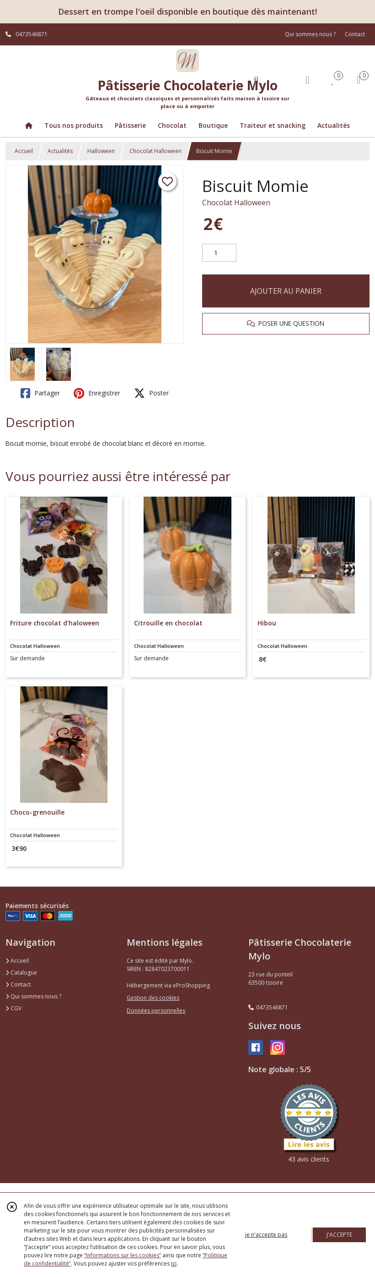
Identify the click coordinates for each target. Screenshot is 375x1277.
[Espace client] (307, 79)
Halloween (101, 151)
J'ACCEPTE (339, 1235)
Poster (151, 393)
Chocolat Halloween (155, 151)
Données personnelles (156, 1010)
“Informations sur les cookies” (122, 1255)
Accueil (24, 151)
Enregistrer (97, 393)
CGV (13, 1008)
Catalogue (21, 972)
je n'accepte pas (266, 1235)
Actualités (60, 151)
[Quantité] (219, 253)
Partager (40, 393)
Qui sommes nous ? (33, 996)
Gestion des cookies (153, 998)
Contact (355, 34)
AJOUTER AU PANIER (285, 291)
